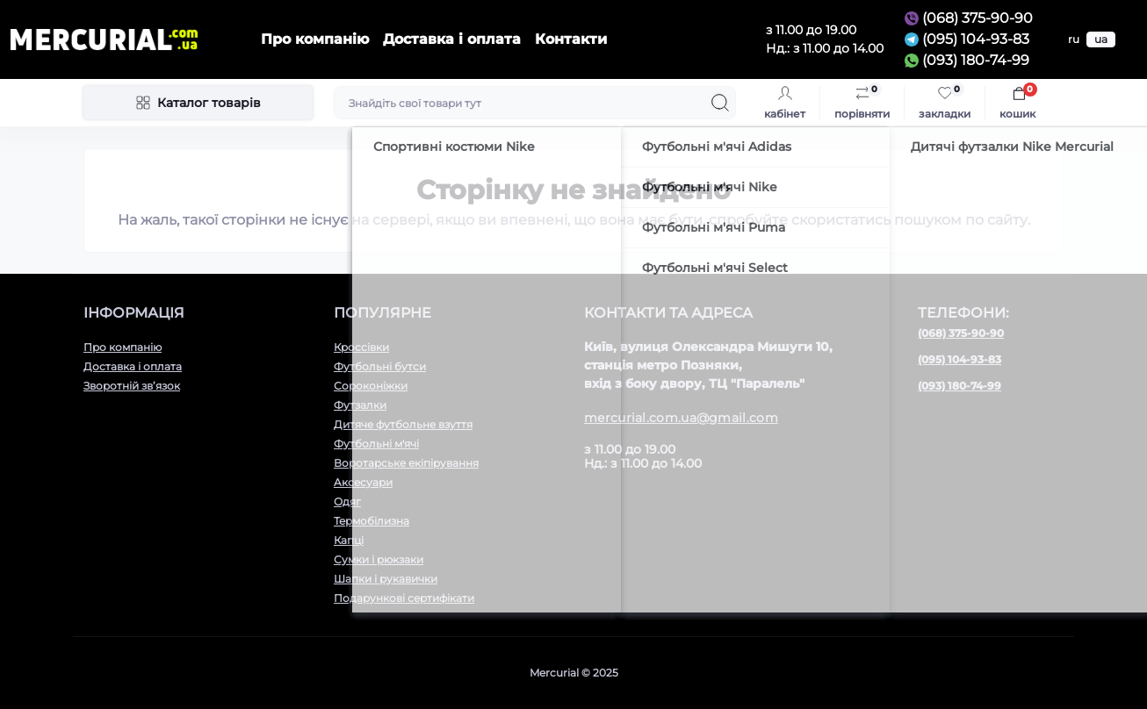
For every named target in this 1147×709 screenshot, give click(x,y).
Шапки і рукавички (385, 578)
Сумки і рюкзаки (378, 559)
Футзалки (360, 405)
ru (1073, 39)
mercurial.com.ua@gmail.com (681, 418)
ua (1100, 39)
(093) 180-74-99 (975, 60)
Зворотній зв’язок (131, 385)
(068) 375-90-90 (977, 18)
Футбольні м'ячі (376, 443)
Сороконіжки (371, 385)
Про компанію (315, 39)
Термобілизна (371, 520)
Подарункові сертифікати (404, 598)
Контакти (571, 39)
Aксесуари (363, 482)
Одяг (347, 501)
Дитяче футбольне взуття (403, 424)
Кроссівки (361, 347)
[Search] (720, 102)
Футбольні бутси (380, 366)
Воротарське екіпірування (406, 462)
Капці (349, 540)
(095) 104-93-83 (975, 39)
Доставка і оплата (452, 39)
